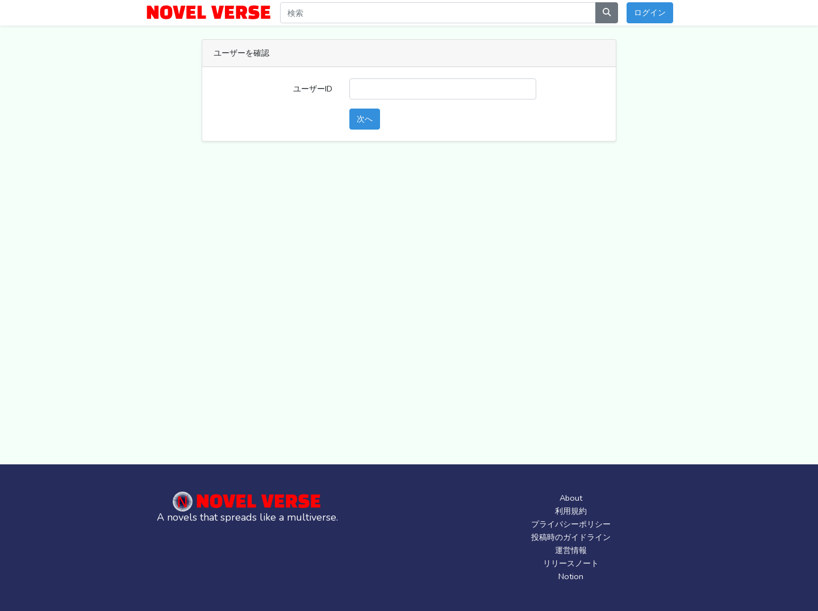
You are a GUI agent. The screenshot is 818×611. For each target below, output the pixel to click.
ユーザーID (312, 88)
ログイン (650, 12)
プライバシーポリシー (571, 524)
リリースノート (571, 563)
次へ (365, 118)
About (571, 498)
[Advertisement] (417, 309)
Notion (570, 576)
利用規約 (571, 511)
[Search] (438, 12)
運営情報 (571, 550)
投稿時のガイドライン (571, 537)
